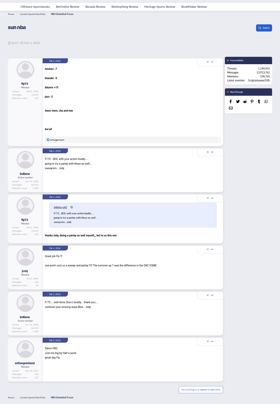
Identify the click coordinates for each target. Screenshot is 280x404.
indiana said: (60, 207)
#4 (212, 249)
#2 (212, 152)
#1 (212, 62)
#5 (212, 295)
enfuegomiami (25, 363)
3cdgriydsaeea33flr (259, 80)
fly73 (14, 43)
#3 (212, 198)
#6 (212, 341)
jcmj (25, 271)
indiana (25, 174)
